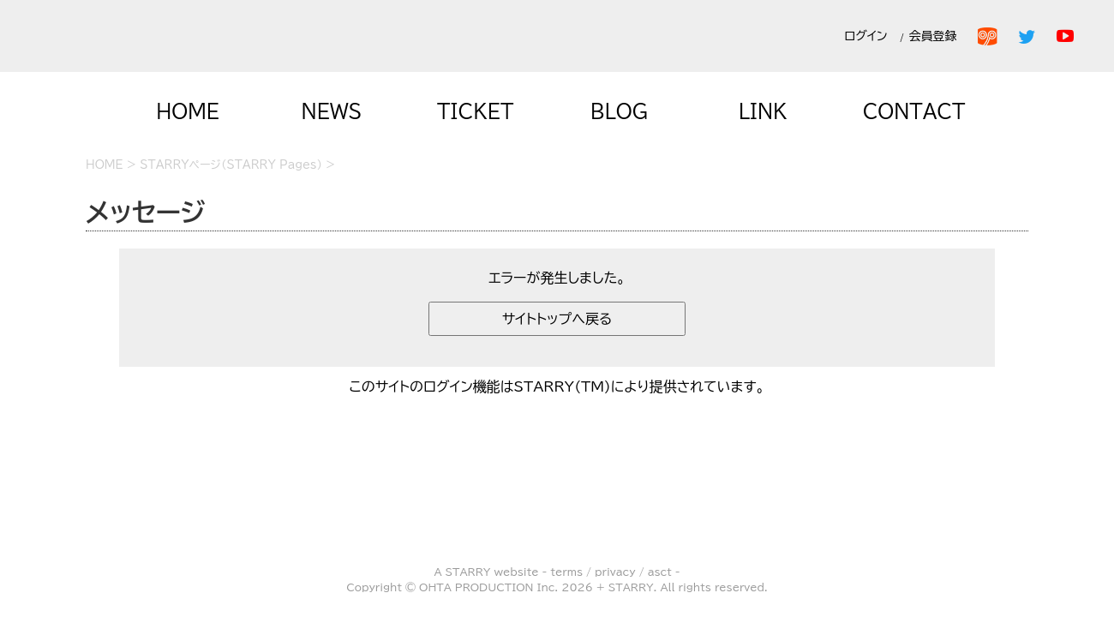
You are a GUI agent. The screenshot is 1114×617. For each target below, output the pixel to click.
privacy (615, 571)
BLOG (619, 111)
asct (660, 571)
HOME (187, 111)
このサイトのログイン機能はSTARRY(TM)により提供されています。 (557, 386)
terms (566, 571)
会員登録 (936, 36)
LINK (763, 111)
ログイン (866, 36)
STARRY (468, 571)
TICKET (475, 111)
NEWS (332, 111)
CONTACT (914, 111)
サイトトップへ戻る (557, 319)
